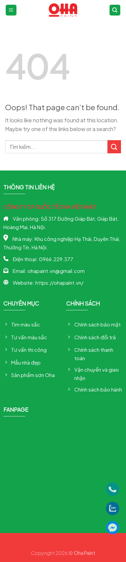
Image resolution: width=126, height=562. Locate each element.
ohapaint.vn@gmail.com (56, 271)
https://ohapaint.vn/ (59, 282)
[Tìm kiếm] (115, 10)
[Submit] (114, 146)
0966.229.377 (56, 259)
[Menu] (11, 10)
